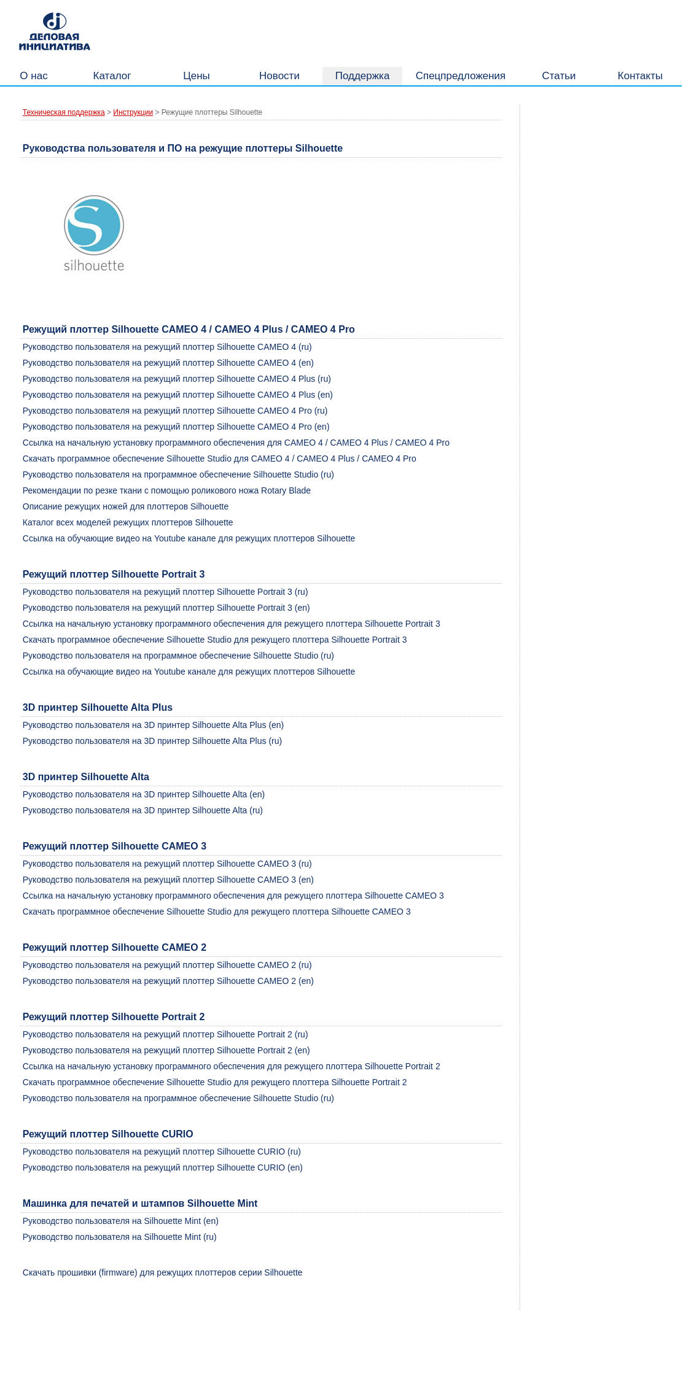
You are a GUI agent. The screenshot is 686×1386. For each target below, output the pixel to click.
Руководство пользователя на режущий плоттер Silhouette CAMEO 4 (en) (168, 363)
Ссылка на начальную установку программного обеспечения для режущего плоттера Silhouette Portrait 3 (231, 624)
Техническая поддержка (64, 112)
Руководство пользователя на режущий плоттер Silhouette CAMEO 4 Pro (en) (176, 427)
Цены (196, 76)
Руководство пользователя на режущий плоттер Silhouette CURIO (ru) (162, 1151)
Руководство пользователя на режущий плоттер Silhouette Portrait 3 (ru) (165, 592)
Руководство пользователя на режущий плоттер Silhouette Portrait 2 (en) (166, 1050)
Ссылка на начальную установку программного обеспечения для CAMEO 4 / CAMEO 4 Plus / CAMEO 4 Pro (236, 442)
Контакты (640, 76)
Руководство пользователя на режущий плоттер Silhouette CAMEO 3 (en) (168, 880)
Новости (279, 76)
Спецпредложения (461, 76)
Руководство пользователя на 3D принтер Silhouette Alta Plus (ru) (152, 741)
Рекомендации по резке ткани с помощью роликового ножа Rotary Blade (167, 490)
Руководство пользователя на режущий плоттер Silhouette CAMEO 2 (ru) (167, 965)
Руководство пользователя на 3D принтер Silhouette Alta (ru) (143, 810)
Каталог (112, 76)
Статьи (558, 76)
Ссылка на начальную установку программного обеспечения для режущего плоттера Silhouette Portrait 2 (231, 1066)
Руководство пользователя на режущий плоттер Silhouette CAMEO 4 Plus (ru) (177, 379)
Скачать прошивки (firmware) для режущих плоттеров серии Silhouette (163, 1272)
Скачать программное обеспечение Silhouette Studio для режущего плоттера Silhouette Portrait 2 (215, 1082)
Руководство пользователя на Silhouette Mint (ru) (120, 1237)
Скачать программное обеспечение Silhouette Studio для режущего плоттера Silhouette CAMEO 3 (217, 911)
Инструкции (133, 112)
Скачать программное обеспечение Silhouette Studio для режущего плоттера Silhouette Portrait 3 (215, 640)
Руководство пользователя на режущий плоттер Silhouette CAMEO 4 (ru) (167, 347)
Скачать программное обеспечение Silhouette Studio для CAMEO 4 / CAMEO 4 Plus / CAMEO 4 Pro (219, 458)
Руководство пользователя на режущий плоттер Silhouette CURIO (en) (163, 1167)
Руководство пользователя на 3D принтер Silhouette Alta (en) (144, 794)
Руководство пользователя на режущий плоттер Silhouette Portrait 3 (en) (166, 608)
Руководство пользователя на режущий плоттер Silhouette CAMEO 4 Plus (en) (178, 395)
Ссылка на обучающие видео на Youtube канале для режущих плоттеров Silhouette (189, 538)
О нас (33, 76)
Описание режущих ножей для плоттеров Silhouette (126, 506)
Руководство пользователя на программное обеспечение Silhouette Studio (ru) (178, 474)
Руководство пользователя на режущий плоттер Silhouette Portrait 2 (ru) (165, 1034)
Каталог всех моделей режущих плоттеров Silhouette (128, 522)
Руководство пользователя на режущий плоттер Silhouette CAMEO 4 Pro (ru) (175, 411)
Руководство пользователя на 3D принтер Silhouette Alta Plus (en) (153, 725)
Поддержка (362, 76)
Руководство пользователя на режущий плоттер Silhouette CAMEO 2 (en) (168, 981)
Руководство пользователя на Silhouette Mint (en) (121, 1221)
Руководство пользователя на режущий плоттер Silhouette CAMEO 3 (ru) (167, 864)
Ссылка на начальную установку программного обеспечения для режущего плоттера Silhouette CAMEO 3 (233, 895)
